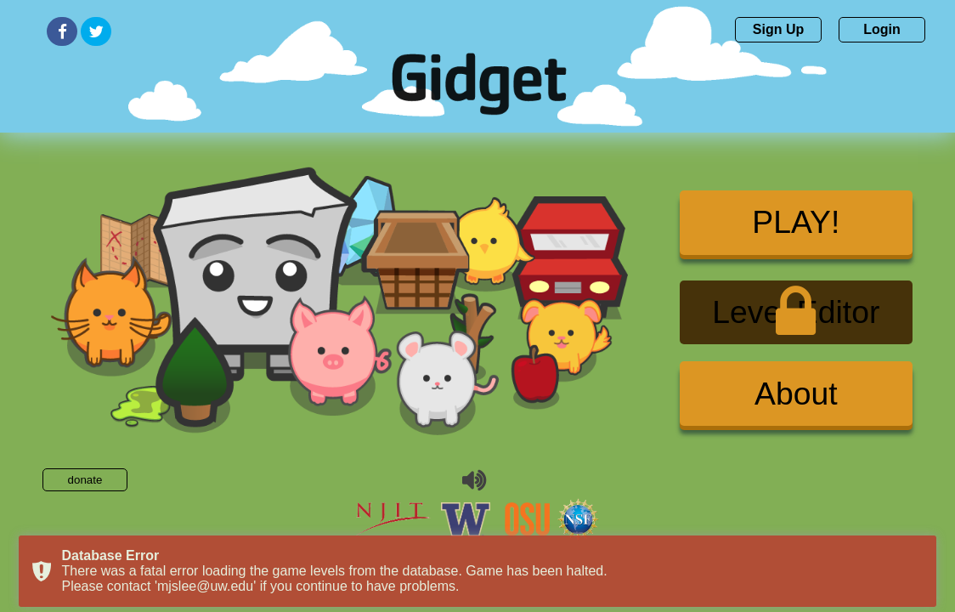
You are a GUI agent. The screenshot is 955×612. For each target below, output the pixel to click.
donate (85, 479)
